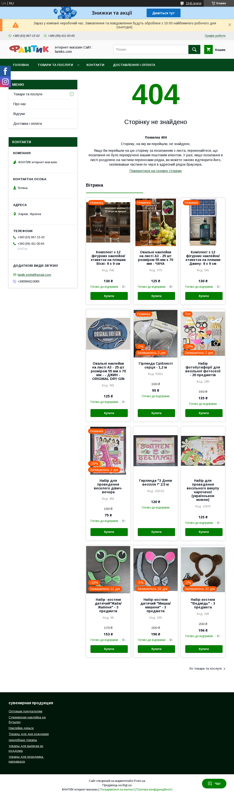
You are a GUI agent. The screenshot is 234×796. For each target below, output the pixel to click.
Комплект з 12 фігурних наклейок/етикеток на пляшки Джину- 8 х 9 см (203, 257)
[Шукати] (194, 49)
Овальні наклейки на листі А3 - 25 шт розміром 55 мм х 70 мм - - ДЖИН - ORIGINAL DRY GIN (108, 371)
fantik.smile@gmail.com (34, 274)
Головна (21, 65)
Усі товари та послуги (205, 668)
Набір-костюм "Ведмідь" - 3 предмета (203, 603)
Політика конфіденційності (154, 789)
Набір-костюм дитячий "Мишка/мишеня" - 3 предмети (155, 605)
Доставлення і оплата (134, 65)
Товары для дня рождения (29, 734)
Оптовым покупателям (25, 711)
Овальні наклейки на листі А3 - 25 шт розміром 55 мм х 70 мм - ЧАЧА (155, 257)
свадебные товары (23, 740)
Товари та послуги (55, 65)
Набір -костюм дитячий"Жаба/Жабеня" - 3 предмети (108, 605)
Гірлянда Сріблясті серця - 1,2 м (156, 365)
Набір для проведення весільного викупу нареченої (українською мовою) (203, 490)
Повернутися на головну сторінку (156, 171)
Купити (109, 296)
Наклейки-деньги (21, 728)
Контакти (95, 65)
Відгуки (19, 114)
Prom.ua (139, 781)
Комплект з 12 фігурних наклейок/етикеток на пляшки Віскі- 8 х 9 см (108, 257)
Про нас (19, 104)
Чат (214, 783)
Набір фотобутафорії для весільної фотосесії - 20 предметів (203, 369)
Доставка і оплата (27, 123)
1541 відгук (193, 3)
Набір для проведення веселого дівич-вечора (108, 486)
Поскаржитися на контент (117, 789)
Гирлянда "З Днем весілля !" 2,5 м (155, 482)
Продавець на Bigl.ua (117, 785)
